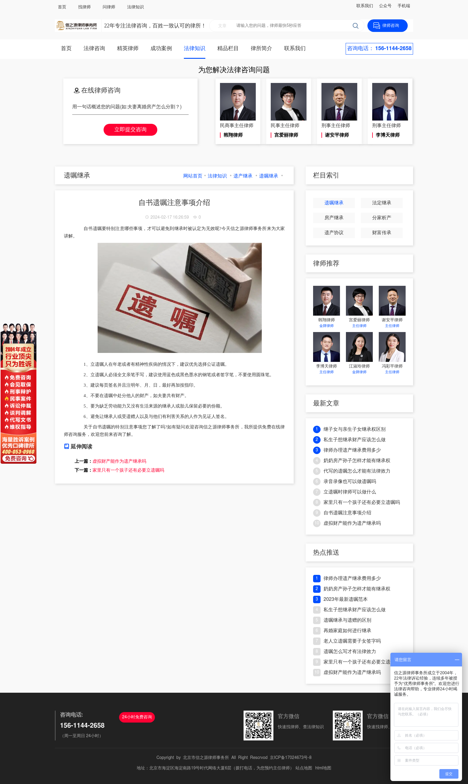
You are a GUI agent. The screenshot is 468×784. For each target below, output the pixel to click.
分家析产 (381, 217)
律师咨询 (390, 26)
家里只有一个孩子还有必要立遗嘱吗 (128, 470)
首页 (62, 7)
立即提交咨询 (130, 129)
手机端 (404, 6)
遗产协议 (334, 232)
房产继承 (334, 217)
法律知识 (135, 7)
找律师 (84, 7)
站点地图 (303, 768)
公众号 (385, 6)
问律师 (109, 7)
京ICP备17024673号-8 (291, 758)
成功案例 (161, 48)
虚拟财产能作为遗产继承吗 (119, 461)
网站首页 (192, 176)
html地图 (323, 768)
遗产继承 (243, 176)
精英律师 (127, 48)
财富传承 (381, 232)
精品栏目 (228, 48)
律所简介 (261, 48)
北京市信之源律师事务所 (206, 758)
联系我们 (364, 6)
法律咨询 (94, 48)
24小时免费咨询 (137, 717)
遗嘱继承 (268, 176)
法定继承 (381, 202)
